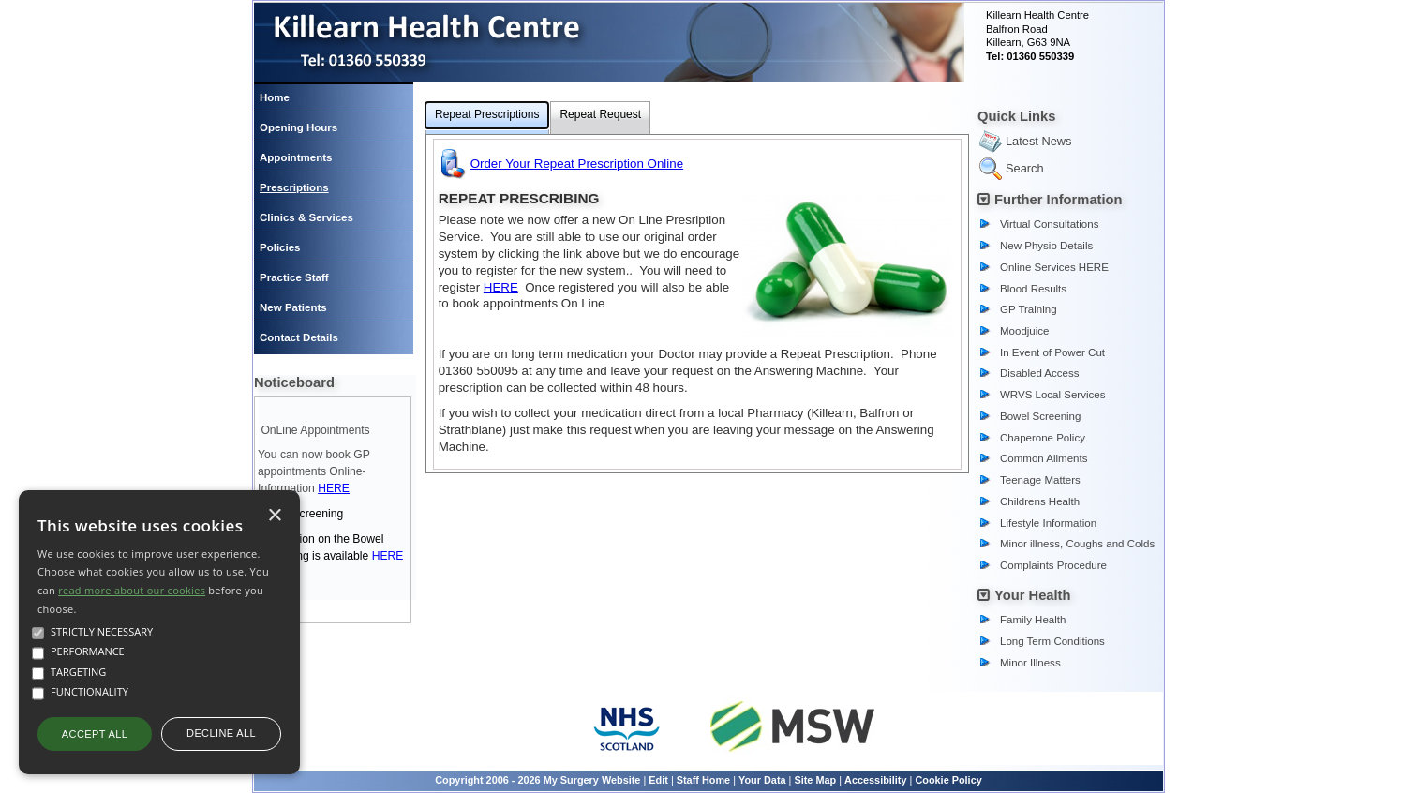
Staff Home (703, 780)
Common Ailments (1043, 458)
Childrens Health (1040, 501)
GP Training (1028, 309)
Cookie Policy (948, 780)
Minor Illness (1030, 662)
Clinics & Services (306, 217)
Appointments (296, 157)
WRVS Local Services (1052, 394)
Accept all (94, 734)
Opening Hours (298, 127)
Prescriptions (294, 187)
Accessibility (875, 780)
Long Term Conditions (1052, 641)
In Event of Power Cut (1052, 352)
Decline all (221, 733)
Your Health (1032, 595)
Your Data (762, 780)
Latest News (1038, 141)
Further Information (1058, 199)
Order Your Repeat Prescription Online (576, 164)
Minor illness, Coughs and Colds (1077, 543)
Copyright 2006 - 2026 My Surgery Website (537, 780)
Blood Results (1033, 288)
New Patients (293, 307)
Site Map (815, 780)
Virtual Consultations (1049, 224)
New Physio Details (1046, 245)
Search (1025, 168)
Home (275, 97)
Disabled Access (1040, 373)
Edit (658, 780)
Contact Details (299, 337)
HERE (334, 488)
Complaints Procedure (1053, 565)
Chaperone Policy (1042, 437)
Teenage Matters (1040, 480)
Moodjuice (1025, 331)
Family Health (1033, 619)
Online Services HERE (1054, 267)
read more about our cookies (131, 590)
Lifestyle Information (1048, 523)
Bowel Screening (1040, 416)
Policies (280, 247)
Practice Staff (294, 277)
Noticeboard (294, 382)
